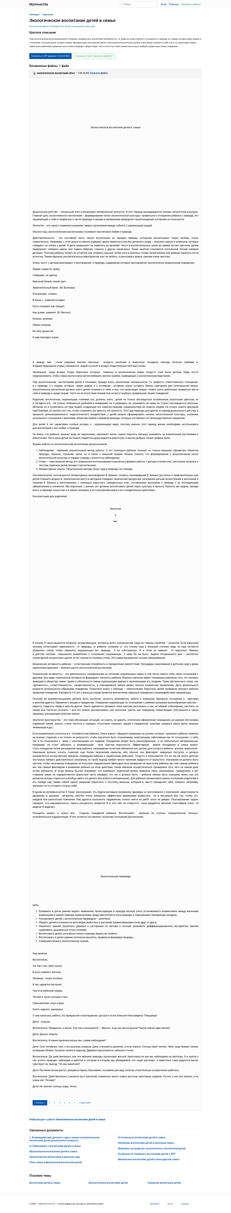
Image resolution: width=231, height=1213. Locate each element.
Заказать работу (190, 4)
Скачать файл (99, 73)
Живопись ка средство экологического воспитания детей (152, 1148)
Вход (163, 4)
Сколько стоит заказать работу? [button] (94, 56)
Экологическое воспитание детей (108, 1182)
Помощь (174, 4)
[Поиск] (138, 4)
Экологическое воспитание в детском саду (54, 1156)
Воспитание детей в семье (44, 1182)
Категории (34, 14)
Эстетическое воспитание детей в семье (141, 1137)
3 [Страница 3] (54, 1103)
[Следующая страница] (85, 1102)
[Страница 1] (40, 1102)
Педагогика (47, 14)
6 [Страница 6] (69, 1103)
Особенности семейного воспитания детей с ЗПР (146, 1153)
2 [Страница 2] (49, 1103)
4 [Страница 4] (59, 1103)
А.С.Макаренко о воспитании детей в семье (55, 1146)
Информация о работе (67, 1119)
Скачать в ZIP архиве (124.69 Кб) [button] (50, 56)
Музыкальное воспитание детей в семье (53, 1151)
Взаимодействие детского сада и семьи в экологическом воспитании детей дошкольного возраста (64, 1139)
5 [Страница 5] (64, 1103)
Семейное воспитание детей (164, 1182)
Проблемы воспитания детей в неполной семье (146, 1142)
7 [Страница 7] (74, 1103)
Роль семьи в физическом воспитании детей (55, 1162)
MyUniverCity (49, 1204)
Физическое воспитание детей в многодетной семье (148, 1159)
